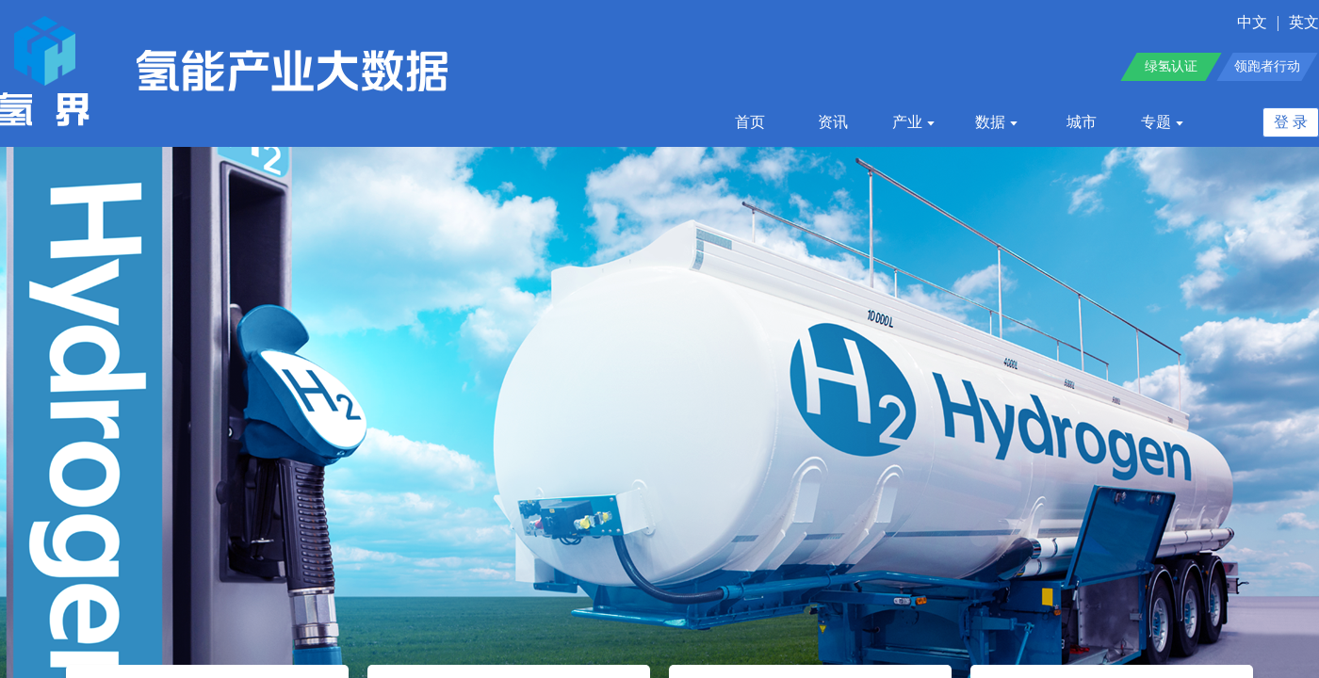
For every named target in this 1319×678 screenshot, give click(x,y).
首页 (750, 122)
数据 (997, 122)
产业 (914, 122)
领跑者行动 (1267, 66)
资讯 (833, 122)
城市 (1082, 122)
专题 (1163, 122)
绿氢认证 (1171, 66)
